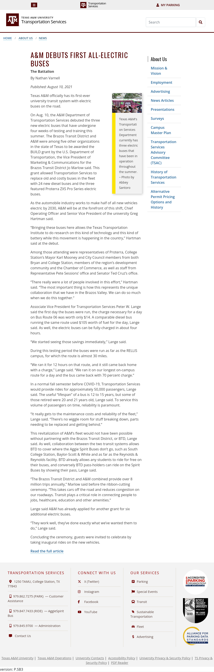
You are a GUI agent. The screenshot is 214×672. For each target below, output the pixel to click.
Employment (161, 82)
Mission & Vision (159, 71)
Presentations (162, 109)
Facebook (88, 602)
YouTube (87, 612)
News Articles (162, 100)
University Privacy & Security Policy (164, 658)
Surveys (157, 118)
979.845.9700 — (34, 626)
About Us (26, 38)
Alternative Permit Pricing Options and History (163, 199)
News (43, 38)
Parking (139, 581)
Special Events (144, 592)
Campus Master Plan (161, 130)
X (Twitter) (88, 581)
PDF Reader (119, 663)
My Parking (168, 5)
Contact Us (19, 636)
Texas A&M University (17, 658)
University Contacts (90, 658)
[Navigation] (34, 5)
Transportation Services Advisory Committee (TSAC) (163, 152)
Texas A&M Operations (54, 658)
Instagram (88, 592)
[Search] (171, 22)
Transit (138, 602)
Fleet (137, 627)
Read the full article (47, 551)
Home (7, 38)
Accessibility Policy (121, 658)
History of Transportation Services (163, 177)
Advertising (160, 91)
